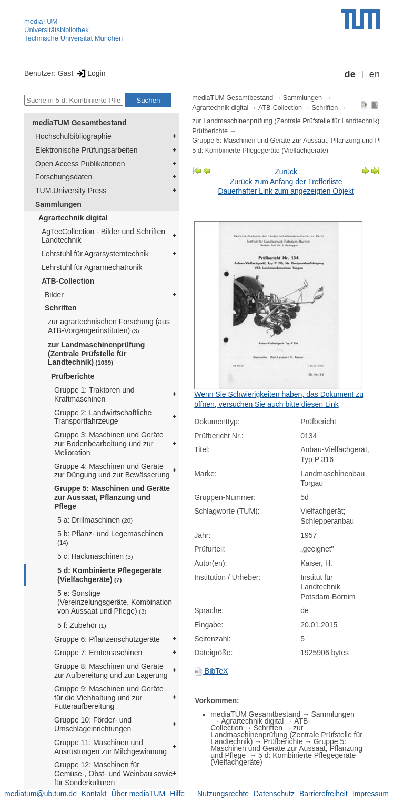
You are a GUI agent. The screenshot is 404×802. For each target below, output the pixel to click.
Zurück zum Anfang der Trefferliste (286, 181)
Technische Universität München (73, 38)
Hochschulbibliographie (73, 136)
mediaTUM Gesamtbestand (79, 122)
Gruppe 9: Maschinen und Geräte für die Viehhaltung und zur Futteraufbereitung (109, 698)
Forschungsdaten (63, 177)
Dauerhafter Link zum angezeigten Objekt (286, 191)
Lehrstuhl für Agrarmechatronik (92, 267)
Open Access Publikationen (80, 163)
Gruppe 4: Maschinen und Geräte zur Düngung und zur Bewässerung (111, 470)
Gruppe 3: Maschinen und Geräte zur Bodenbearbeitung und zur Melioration (109, 443)
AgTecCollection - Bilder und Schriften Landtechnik (103, 236)
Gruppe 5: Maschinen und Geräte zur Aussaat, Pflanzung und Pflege (112, 497)
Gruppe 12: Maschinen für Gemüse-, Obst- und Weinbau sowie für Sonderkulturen (113, 773)
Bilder (54, 294)
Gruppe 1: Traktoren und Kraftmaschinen (94, 394)
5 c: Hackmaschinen (95, 556)
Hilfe (177, 793)
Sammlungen (58, 204)
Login (90, 73)
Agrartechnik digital (72, 218)
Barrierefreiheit (323, 793)
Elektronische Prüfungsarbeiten (86, 150)
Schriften (61, 308)
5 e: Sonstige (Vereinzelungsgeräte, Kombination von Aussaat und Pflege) (114, 602)
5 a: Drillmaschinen (95, 520)
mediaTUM (41, 21)
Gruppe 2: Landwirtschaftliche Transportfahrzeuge (103, 417)
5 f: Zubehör (81, 625)
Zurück (286, 171)
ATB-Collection (68, 281)
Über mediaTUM (138, 793)
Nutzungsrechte (223, 793)
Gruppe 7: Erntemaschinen (98, 652)
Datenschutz (274, 793)
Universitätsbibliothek (56, 30)
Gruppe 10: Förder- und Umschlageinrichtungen (93, 724)
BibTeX (211, 671)
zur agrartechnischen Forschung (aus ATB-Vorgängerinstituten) (109, 326)
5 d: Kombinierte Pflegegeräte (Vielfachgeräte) (109, 575)
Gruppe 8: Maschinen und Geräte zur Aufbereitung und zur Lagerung (111, 670)
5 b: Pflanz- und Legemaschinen (110, 537)
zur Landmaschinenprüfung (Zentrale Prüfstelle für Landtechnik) (96, 353)
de (350, 74)
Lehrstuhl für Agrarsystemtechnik (95, 253)
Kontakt (94, 793)
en (374, 74)
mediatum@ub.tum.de (40, 793)
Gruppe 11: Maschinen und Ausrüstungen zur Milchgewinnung (110, 747)
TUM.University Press (70, 190)
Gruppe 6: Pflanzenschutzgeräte (107, 639)
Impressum (370, 793)
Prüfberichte (72, 376)
